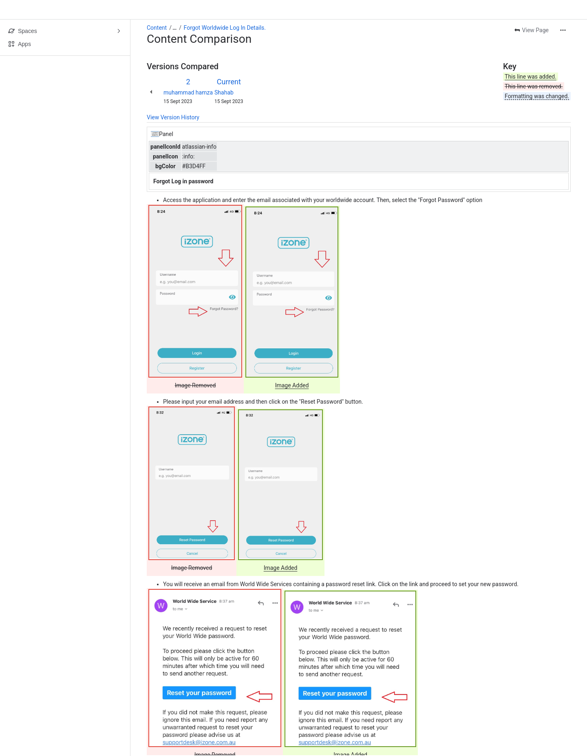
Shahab (224, 92)
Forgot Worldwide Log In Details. (225, 27)
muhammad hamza (188, 92)
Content (157, 27)
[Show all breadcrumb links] (174, 28)
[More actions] (563, 30)
